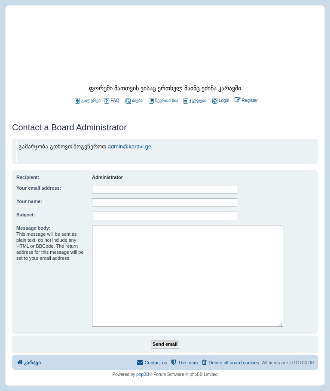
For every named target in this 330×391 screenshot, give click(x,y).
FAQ (111, 101)
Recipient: (27, 177)
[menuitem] (220, 101)
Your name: (29, 201)
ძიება (134, 101)
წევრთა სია (163, 101)
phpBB (142, 374)
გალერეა (88, 101)
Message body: (33, 228)
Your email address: (38, 188)
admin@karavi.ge (129, 146)
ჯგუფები (194, 101)
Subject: (25, 214)
